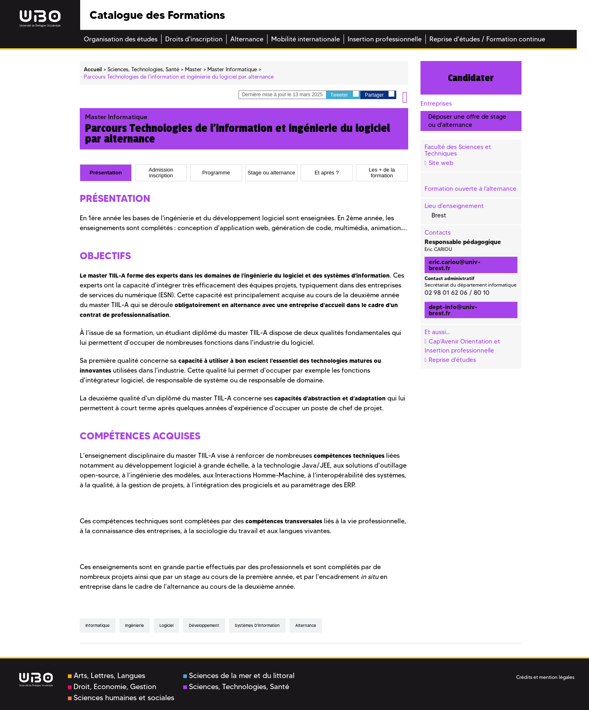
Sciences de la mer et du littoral (238, 675)
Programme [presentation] (216, 173)
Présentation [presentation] (106, 173)
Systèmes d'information (257, 625)
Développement (204, 625)
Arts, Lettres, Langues (106, 675)
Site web (441, 163)
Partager (379, 94)
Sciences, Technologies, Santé (236, 686)
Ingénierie (134, 625)
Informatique (97, 625)
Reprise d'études (452, 360)
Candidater (471, 78)
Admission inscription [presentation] (161, 173)
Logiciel (166, 625)
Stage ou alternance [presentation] (271, 173)
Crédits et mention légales (545, 677)
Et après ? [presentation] (327, 173)
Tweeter (344, 94)
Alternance (305, 625)
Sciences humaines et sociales (121, 697)
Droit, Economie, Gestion (112, 686)
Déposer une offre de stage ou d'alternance (467, 120)
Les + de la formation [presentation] (382, 173)
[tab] (106, 172)
